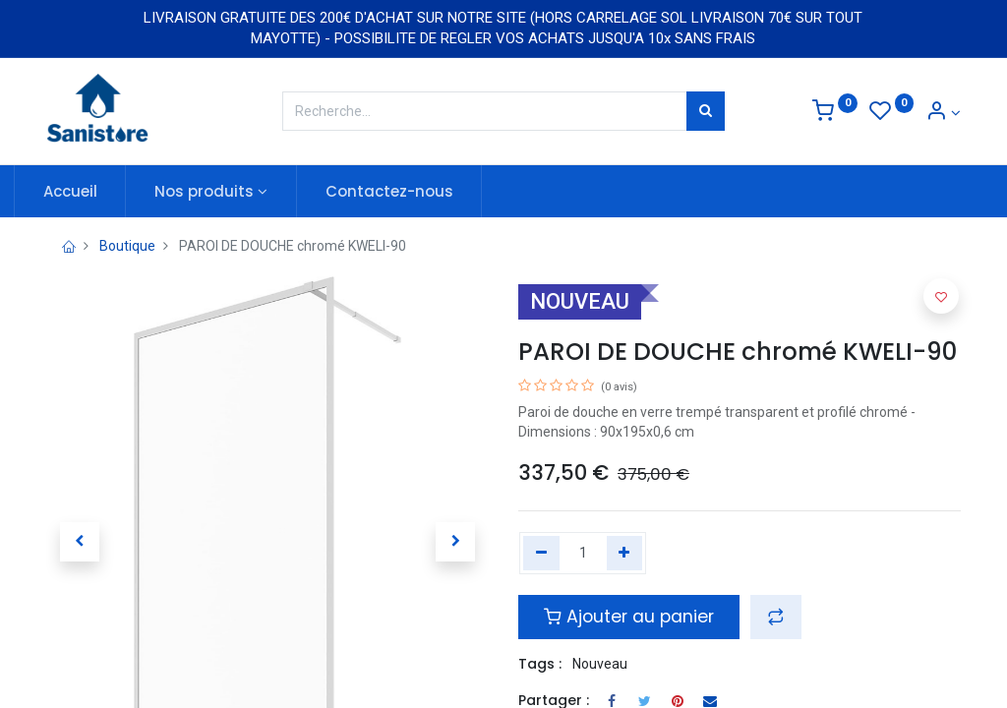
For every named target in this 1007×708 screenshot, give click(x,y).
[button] (775, 616)
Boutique (127, 246)
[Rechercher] (705, 111)
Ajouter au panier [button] (629, 616)
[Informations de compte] (943, 113)
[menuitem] (102, 191)
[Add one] (625, 553)
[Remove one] (541, 553)
